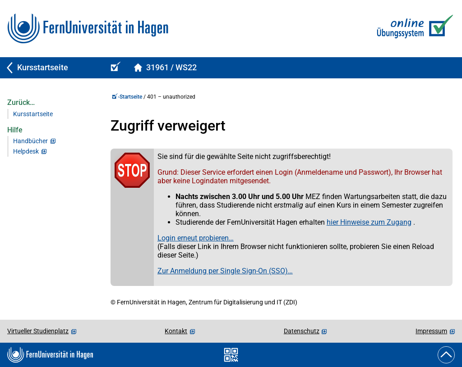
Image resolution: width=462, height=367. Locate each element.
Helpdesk (26, 151)
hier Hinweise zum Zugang (369, 222)
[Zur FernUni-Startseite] (87, 29)
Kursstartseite (33, 114)
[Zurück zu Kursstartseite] (50, 67)
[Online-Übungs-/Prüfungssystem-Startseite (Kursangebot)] (114, 67)
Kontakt (176, 331)
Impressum (431, 331)
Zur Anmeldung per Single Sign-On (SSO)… (225, 271)
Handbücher (30, 141)
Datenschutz (301, 331)
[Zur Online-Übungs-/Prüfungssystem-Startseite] (413, 29)
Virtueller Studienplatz (38, 331)
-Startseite (127, 97)
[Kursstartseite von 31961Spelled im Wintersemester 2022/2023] (165, 67)
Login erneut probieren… (195, 238)
